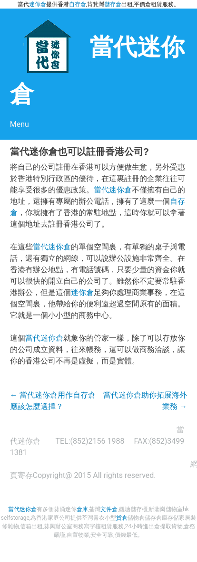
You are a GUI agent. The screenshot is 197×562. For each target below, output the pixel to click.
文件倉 (109, 509)
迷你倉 (37, 4)
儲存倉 (112, 4)
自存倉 (77, 4)
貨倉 (122, 517)
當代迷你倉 (113, 189)
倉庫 (82, 509)
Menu (19, 124)
